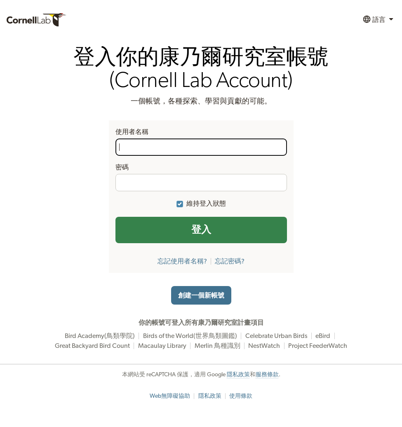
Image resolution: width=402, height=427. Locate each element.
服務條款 (267, 375)
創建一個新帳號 (201, 295)
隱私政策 (238, 375)
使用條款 (240, 396)
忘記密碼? (229, 261)
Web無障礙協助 (170, 396)
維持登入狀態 (206, 203)
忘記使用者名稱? (182, 261)
